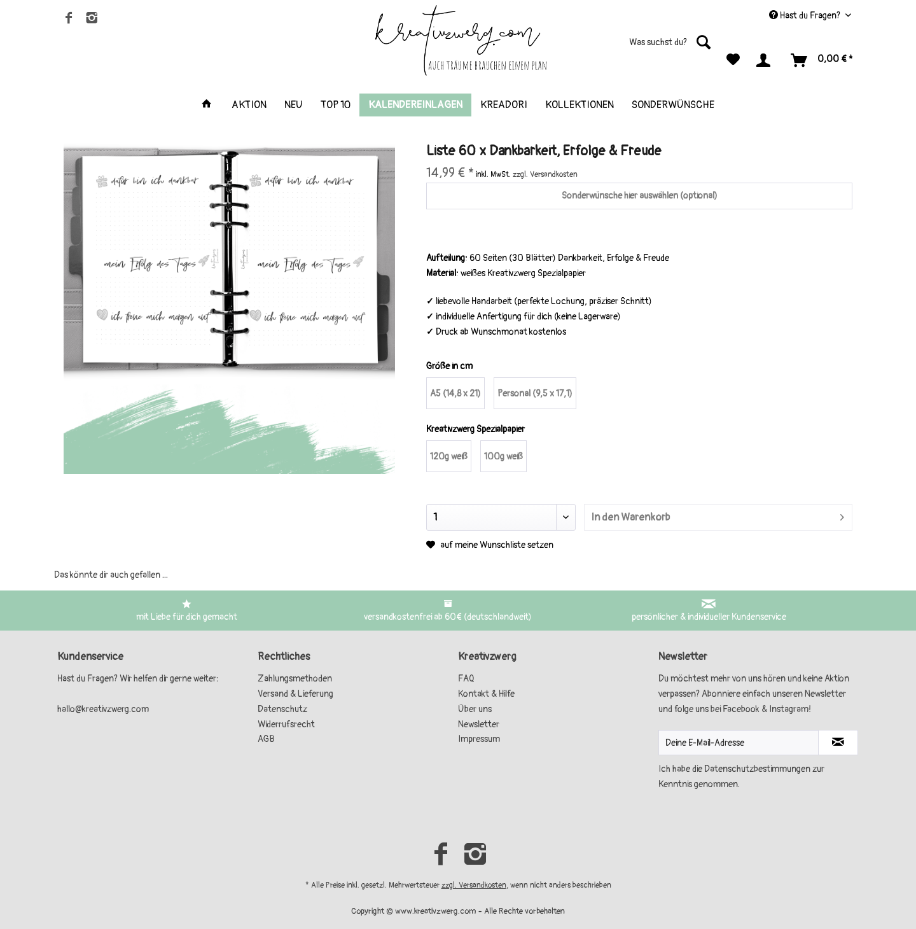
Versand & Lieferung (295, 693)
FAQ (466, 678)
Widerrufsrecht (286, 724)
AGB (266, 739)
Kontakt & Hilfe (486, 693)
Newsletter (478, 724)
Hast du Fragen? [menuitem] (805, 15)
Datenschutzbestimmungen (757, 769)
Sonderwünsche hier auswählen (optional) (640, 195)
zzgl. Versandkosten (473, 885)
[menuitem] (639, 47)
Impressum (479, 739)
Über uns (475, 709)
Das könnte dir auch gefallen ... (111, 574)
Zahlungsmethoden (295, 678)
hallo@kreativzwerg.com (103, 709)
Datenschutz (282, 709)
